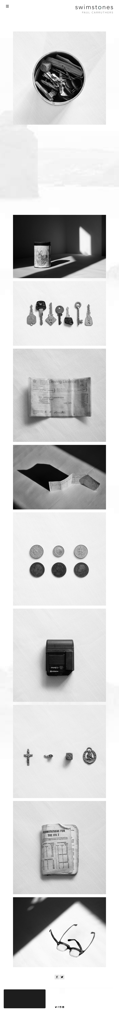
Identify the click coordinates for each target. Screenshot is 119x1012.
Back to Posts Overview (59, 985)
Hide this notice (24, 1003)
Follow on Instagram (60, 1007)
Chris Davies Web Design (75, 1003)
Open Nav (7, 6)
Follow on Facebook (56, 1007)
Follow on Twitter (58, 1007)
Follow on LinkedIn (63, 1007)
